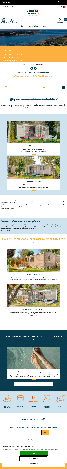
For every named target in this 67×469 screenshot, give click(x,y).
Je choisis (33, 458)
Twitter (35, 68)
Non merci (33, 463)
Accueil (24, 64)
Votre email (22, 432)
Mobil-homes (30, 64)
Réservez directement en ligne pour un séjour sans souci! (33, 384)
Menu (65, 22)
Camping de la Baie (33, 440)
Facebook (31, 68)
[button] (62, 439)
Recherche (60, 22)
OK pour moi (33, 453)
